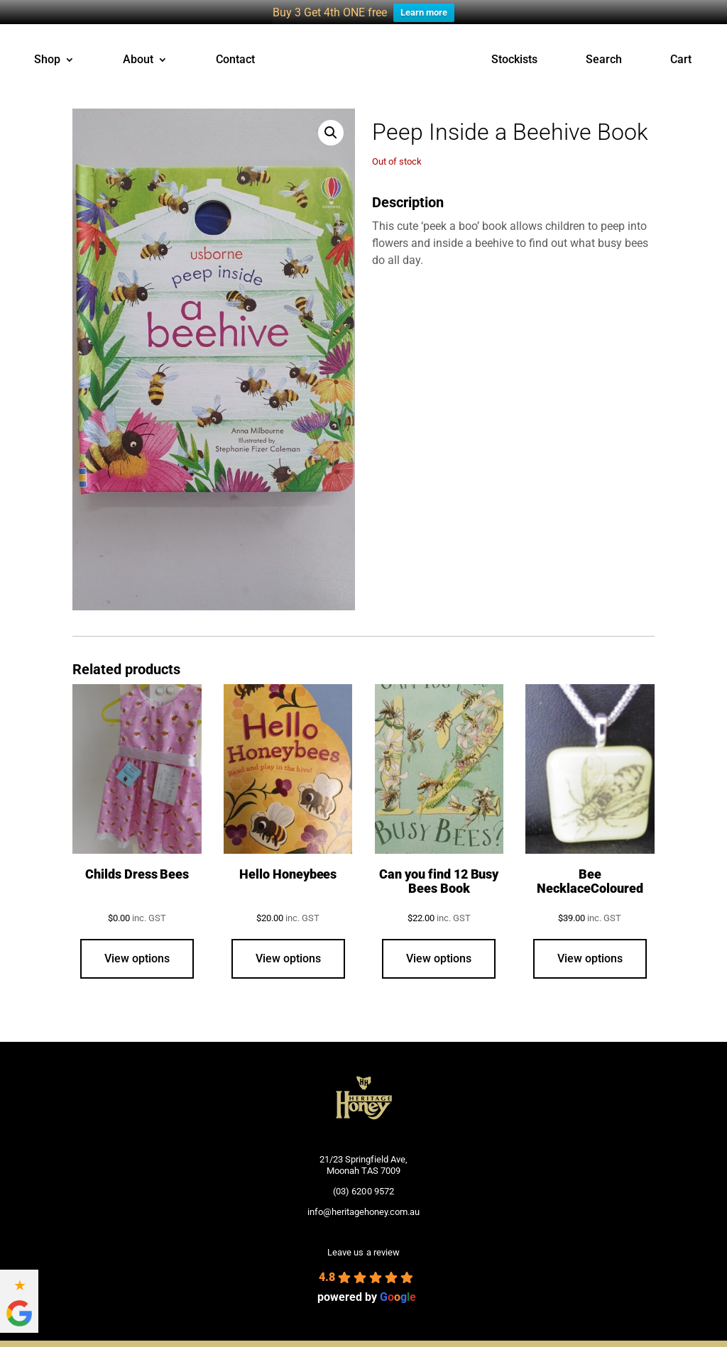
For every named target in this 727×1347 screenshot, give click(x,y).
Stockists (514, 51)
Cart (681, 51)
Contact (235, 51)
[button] (331, 123)
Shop (47, 51)
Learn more (423, 12)
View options (137, 949)
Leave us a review (363, 1243)
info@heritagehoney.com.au (363, 1202)
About (138, 51)
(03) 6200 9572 (363, 1182)
